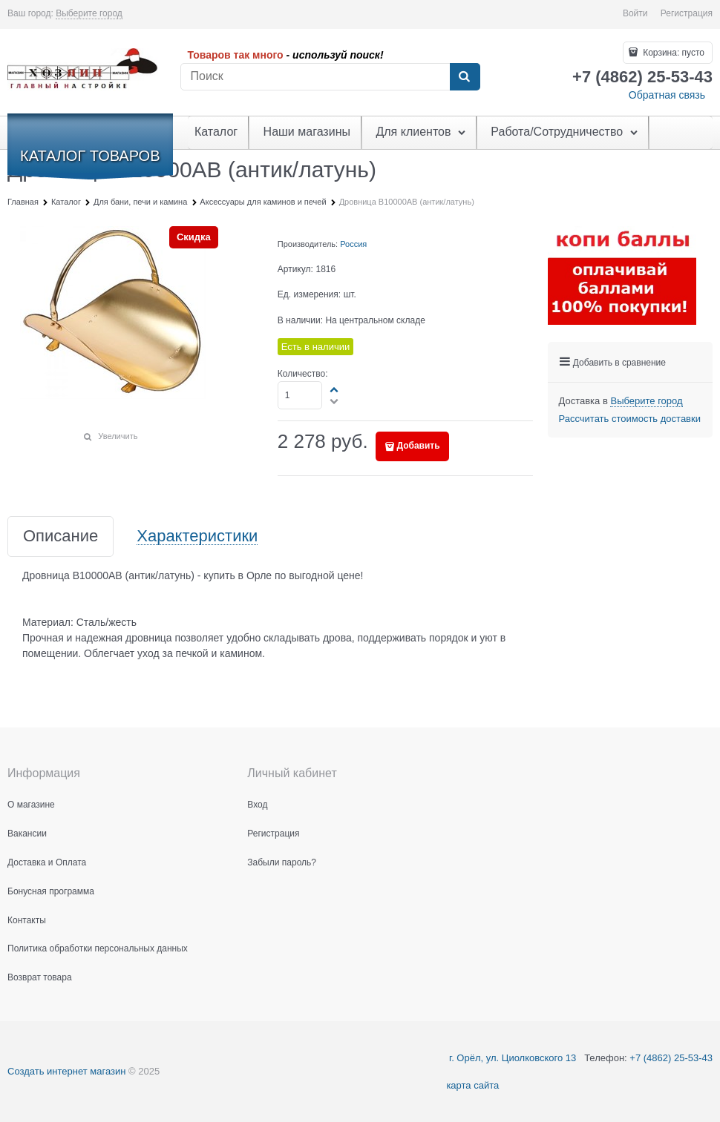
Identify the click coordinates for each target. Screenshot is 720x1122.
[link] (89, 13)
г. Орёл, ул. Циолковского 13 (511, 1057)
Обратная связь (667, 95)
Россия (353, 244)
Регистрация (687, 13)
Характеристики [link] (197, 536)
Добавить (417, 445)
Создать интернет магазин (66, 1071)
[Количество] (300, 395)
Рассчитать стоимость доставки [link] (630, 418)
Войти (635, 13)
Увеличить (117, 436)
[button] (335, 389)
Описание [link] (60, 536)
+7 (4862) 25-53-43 (671, 1057)
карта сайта (472, 1085)
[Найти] (465, 77)
